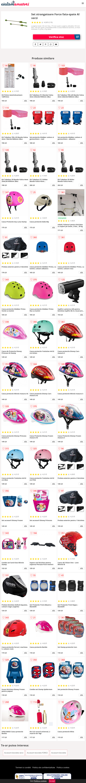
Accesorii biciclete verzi (13, 753)
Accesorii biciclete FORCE (37, 753)
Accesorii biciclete (58, 753)
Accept (52, 781)
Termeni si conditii (23, 767)
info (25, 101)
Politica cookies (63, 767)
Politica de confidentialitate (43, 767)
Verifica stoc (64, 36)
